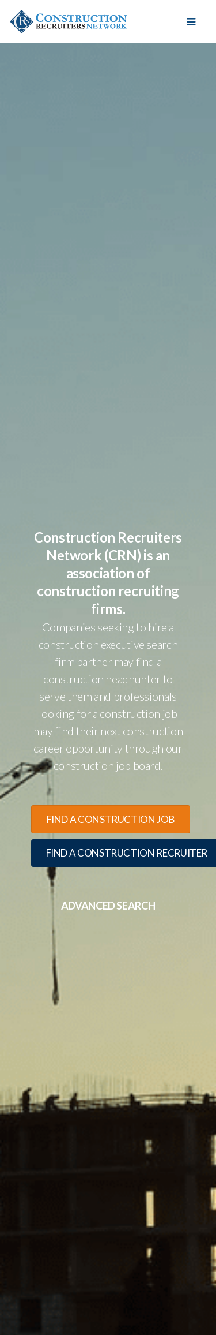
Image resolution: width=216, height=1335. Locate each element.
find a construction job (111, 819)
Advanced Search (108, 905)
